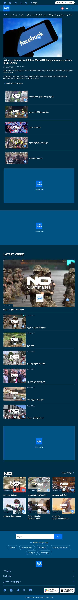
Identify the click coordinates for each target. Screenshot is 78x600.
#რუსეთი (32, 553)
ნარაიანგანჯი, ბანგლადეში (34, 517)
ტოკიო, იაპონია (59, 495)
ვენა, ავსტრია (35, 127)
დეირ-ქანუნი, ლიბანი (36, 364)
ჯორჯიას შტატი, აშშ (37, 495)
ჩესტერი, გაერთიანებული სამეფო (60, 518)
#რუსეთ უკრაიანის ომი (61, 547)
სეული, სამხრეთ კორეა (39, 112)
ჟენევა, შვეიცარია (12, 516)
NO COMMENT (8, 305)
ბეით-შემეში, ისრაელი (38, 143)
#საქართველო (27, 547)
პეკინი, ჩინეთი (10, 495)
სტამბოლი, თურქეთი (36, 382)
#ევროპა (13, 547)
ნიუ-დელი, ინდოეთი (35, 400)
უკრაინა (30, 346)
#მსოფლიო (42, 547)
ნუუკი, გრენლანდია (35, 418)
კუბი (4, 58)
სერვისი (39, 576)
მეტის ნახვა (68, 473)
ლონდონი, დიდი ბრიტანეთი (41, 97)
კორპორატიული (39, 581)
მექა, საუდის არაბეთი (13, 309)
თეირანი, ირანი (35, 158)
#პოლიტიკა (45, 553)
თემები (39, 571)
